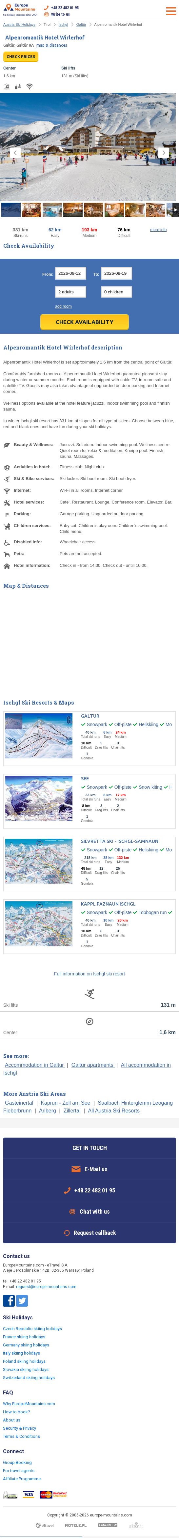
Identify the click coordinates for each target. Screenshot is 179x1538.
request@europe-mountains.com (46, 1286)
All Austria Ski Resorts (114, 1110)
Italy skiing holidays (21, 1353)
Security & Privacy (19, 1428)
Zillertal (72, 1110)
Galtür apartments (93, 1065)
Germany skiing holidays (26, 1345)
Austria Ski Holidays (19, 24)
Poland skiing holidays (24, 1361)
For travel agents (18, 1470)
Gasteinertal (19, 1103)
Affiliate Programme (22, 1478)
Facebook (9, 1301)
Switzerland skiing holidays (29, 1377)
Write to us (60, 14)
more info (158, 229)
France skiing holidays (24, 1336)
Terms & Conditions (21, 1436)
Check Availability (84, 322)
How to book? (16, 1411)
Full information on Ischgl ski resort (89, 973)
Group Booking (17, 1462)
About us (11, 1420)
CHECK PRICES (21, 56)
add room (63, 306)
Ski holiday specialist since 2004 (20, 9)
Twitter (22, 1301)
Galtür (81, 24)
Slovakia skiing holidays (26, 1369)
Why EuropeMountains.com (29, 1403)
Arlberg (47, 1110)
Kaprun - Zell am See (65, 1103)
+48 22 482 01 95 (65, 8)
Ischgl (63, 24)
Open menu (171, 11)
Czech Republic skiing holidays (32, 1328)
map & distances (51, 45)
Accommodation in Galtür (35, 1065)
